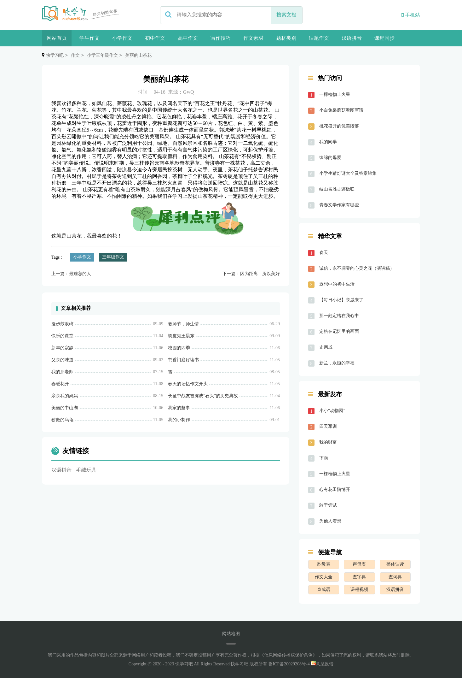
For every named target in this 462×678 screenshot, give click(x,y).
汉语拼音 (352, 38)
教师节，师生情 (183, 323)
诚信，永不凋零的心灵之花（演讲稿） (356, 268)
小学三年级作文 (102, 55)
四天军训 (328, 426)
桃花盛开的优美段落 (339, 126)
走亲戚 (325, 347)
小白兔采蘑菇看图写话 (341, 110)
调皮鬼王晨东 (181, 335)
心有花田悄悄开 (334, 489)
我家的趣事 (179, 407)
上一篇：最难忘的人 (71, 273)
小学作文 (122, 38)
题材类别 (286, 38)
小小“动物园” (332, 410)
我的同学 (328, 141)
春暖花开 (60, 383)
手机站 (410, 15)
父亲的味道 (62, 359)
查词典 (395, 577)
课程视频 (359, 589)
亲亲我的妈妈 (64, 395)
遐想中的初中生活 (337, 284)
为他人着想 (330, 521)
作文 (75, 55)
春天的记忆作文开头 (188, 383)
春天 (323, 252)
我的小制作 (179, 419)
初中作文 (155, 38)
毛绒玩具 (86, 470)
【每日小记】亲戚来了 (341, 300)
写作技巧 (221, 38)
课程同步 (384, 38)
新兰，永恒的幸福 (337, 363)
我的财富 (328, 442)
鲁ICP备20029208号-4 (288, 664)
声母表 (359, 564)
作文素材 (253, 38)
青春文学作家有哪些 (339, 205)
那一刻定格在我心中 (339, 315)
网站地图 (231, 633)
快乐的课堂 (62, 335)
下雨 (323, 458)
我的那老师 (62, 371)
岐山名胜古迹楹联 (337, 189)
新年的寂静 (62, 347)
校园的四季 (179, 347)
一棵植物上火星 (334, 94)
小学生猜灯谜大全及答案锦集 (348, 173)
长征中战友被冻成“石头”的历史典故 (203, 395)
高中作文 (188, 38)
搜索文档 (286, 14)
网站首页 (57, 38)
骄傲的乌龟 (62, 419)
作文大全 (323, 577)
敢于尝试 (328, 505)
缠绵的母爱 (330, 157)
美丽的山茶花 (138, 55)
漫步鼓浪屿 (62, 323)
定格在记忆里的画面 (339, 331)
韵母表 (323, 564)
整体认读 (395, 564)
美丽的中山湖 (64, 407)
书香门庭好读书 (183, 359)
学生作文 (89, 38)
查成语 (323, 589)
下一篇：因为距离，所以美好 (251, 273)
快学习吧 (55, 55)
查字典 (359, 577)
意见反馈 (322, 664)
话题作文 (319, 38)
